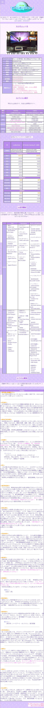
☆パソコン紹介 (22, 98)
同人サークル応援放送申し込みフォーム (24, 90)
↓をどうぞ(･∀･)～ (17, 81)
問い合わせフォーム (18, 85)
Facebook (21, 87)
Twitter (14, 87)
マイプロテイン (28, 92)
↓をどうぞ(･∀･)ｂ (17, 79)
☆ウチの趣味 (22, 378)
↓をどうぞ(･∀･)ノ (17, 76)
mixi (26, 87)
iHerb (35, 92)
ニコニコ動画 (33, 87)
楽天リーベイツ (17, 92)
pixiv (13, 89)
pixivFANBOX (21, 89)
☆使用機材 (22, 207)
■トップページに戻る (37, 705)
